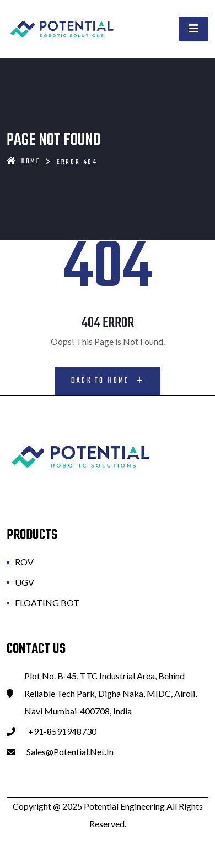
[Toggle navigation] (193, 29)
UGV (24, 582)
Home (24, 161)
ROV (24, 562)
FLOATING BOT (47, 602)
